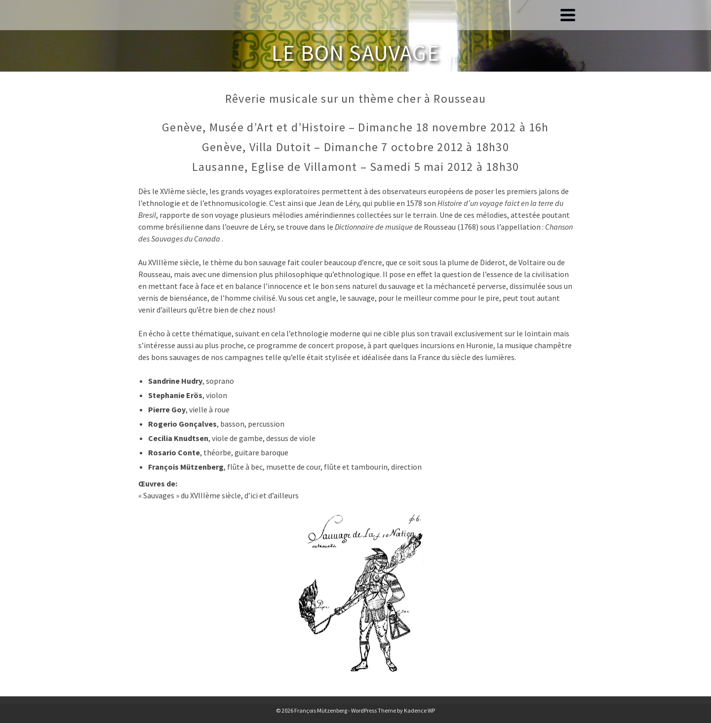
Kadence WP (419, 710)
